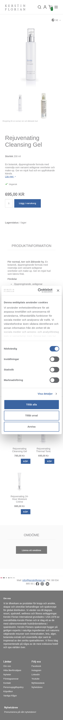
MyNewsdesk (38, 683)
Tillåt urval (31, 415)
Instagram (36, 670)
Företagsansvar (10, 678)
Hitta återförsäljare (12, 670)
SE (55, 20)
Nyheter (7, 674)
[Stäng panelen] (58, 290)
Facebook (36, 666)
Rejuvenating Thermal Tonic (43, 450)
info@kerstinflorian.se (33, 580)
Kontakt (7, 683)
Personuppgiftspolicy (13, 687)
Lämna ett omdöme (31, 550)
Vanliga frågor (10, 695)
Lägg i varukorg (27, 203)
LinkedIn (36, 674)
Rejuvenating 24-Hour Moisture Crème (19, 499)
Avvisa (32, 426)
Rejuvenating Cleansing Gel (19, 450)
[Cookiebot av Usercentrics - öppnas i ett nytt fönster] (39, 290)
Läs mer (10, 176)
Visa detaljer (45, 393)
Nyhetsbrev (37, 687)
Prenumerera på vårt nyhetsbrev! (20, 712)
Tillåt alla (31, 404)
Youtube (35, 678)
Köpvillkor (8, 691)
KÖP (25, 461)
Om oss (7, 666)
